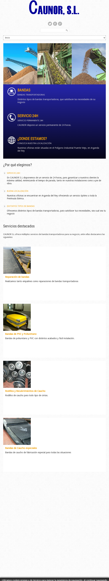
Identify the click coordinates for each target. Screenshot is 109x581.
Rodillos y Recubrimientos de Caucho (25, 391)
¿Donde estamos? (32, 139)
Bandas (23, 90)
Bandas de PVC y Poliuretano (21, 334)
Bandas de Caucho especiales (21, 448)
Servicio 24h (27, 116)
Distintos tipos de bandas (21, 206)
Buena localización (17, 191)
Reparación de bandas (17, 276)
